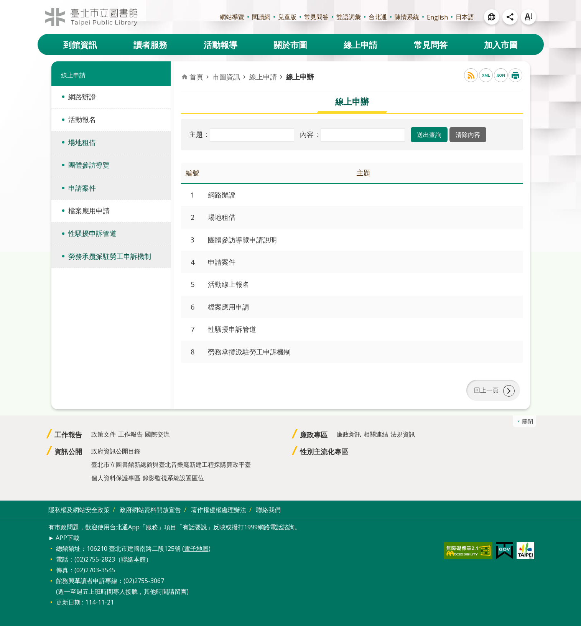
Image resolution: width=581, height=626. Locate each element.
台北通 (378, 17)
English (437, 17)
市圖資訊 (226, 76)
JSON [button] (501, 75)
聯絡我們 (268, 510)
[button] (429, 134)
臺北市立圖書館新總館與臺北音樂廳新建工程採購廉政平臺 (171, 465)
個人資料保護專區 (115, 478)
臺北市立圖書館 (91, 17)
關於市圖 (290, 44)
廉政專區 (314, 435)
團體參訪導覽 (89, 165)
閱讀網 (261, 17)
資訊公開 (68, 451)
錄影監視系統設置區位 (173, 478)
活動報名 (82, 119)
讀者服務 (150, 44)
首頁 (196, 76)
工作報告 (68, 435)
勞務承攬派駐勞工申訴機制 (109, 256)
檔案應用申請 (89, 210)
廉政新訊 (349, 434)
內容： (310, 134)
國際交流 (157, 434)
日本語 (465, 17)
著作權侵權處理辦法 (218, 510)
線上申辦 (300, 76)
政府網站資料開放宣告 (150, 510)
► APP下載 (64, 538)
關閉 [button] (527, 421)
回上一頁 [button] (486, 390)
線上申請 (360, 44)
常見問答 (316, 17)
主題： (199, 134)
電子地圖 (196, 548)
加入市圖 (501, 44)
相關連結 (376, 434)
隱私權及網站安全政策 (79, 510)
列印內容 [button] (515, 75)
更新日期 (68, 602)
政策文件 (103, 434)
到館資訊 (80, 44)
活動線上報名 (228, 284)
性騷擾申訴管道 (92, 233)
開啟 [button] (491, 17)
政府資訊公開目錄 (115, 451)
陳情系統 (407, 17)
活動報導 (220, 44)
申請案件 (82, 188)
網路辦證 (82, 96)
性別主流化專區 (324, 451)
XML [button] (486, 75)
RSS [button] (471, 75)
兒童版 (287, 17)
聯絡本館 (133, 559)
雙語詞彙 (348, 17)
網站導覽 (232, 17)
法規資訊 (402, 434)
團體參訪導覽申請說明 (242, 239)
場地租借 (82, 142)
